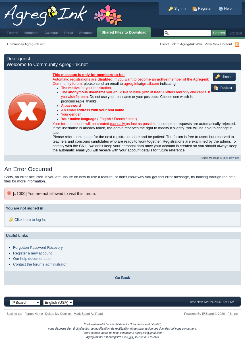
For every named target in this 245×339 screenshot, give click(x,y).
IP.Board (208, 313)
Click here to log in (29, 219)
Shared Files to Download (123, 32)
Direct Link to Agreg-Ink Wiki (181, 44)
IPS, (232, 313)
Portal (68, 32)
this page (85, 137)
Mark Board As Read (88, 313)
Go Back (122, 278)
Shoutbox (86, 32)
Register (202, 8)
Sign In (177, 8)
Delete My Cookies (58, 313)
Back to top (14, 313)
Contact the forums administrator (40, 264)
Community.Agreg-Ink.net (26, 44)
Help (225, 8)
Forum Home (33, 313)
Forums (12, 32)
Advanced (235, 32)
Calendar (51, 32)
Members (31, 32)
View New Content (218, 44)
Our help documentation (33, 258)
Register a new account (32, 253)
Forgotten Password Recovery (38, 247)
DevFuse (234, 158)
